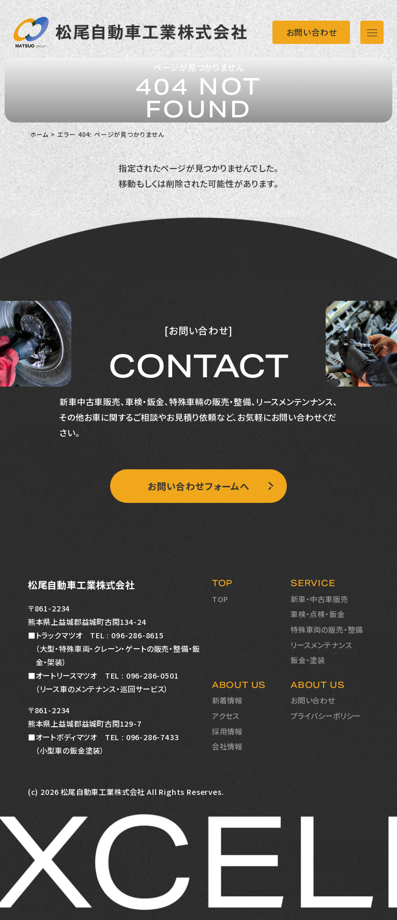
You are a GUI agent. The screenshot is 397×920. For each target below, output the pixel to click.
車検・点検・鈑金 (318, 613)
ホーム (39, 134)
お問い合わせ (311, 32)
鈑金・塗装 (308, 659)
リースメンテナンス (321, 644)
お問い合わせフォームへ (198, 486)
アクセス (226, 715)
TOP (220, 598)
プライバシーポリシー (326, 715)
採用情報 (227, 731)
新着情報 (227, 700)
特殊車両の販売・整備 (327, 629)
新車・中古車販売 (319, 598)
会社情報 (227, 746)
